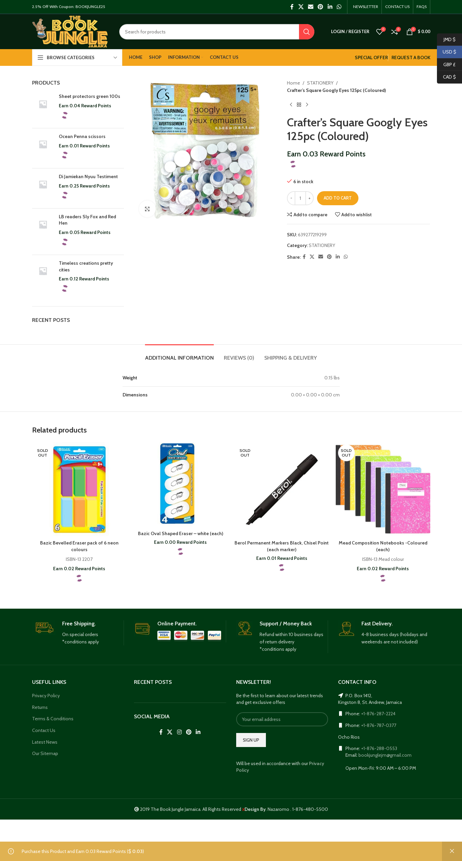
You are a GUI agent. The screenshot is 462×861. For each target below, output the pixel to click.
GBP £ (446, 64)
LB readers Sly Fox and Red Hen (87, 220)
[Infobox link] (78, 633)
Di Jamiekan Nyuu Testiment (88, 176)
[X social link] (301, 7)
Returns (40, 707)
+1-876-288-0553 (379, 748)
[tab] (179, 354)
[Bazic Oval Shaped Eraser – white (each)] (180, 484)
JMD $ (446, 39)
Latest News (44, 742)
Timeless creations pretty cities (86, 266)
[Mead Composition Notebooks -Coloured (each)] (383, 489)
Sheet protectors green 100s (89, 96)
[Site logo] (70, 31)
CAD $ (446, 77)
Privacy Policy (46, 696)
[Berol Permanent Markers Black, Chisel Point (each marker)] (282, 489)
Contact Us (43, 730)
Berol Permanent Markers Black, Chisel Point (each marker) (282, 546)
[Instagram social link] (179, 732)
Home (293, 83)
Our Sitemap (45, 753)
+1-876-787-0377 (378, 725)
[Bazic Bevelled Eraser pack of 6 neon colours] (79, 489)
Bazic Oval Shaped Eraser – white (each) (180, 533)
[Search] (216, 31)
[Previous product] (291, 105)
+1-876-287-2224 (378, 714)
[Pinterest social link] (320, 7)
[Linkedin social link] (329, 7)
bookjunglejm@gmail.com (385, 755)
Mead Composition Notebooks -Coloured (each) (383, 546)
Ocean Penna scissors (82, 136)
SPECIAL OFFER (371, 57)
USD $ (446, 52)
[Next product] (307, 105)
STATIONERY (320, 83)
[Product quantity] (300, 198)
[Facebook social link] (292, 7)
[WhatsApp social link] (338, 7)
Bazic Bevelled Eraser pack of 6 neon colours (79, 546)
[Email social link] (310, 7)
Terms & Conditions (52, 719)
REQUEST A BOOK (411, 57)
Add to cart (338, 198)
